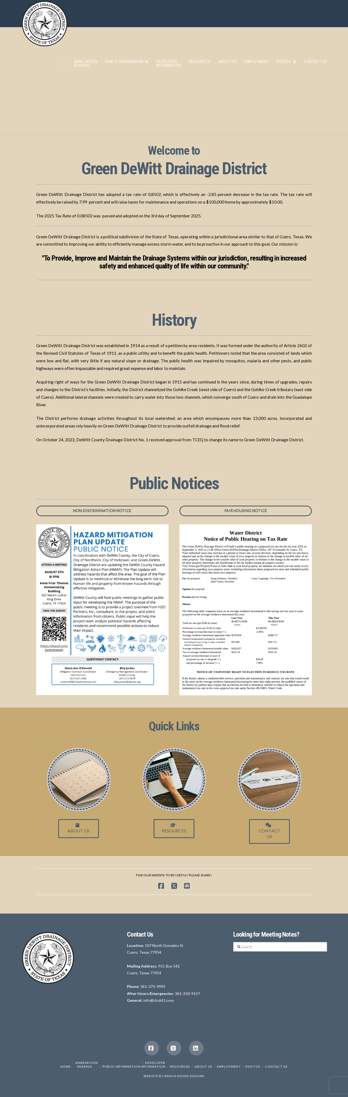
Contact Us (276, 1066)
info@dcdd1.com (158, 1000)
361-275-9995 (152, 986)
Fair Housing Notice (246, 510)
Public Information (121, 1066)
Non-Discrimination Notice (102, 510)
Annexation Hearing (86, 1064)
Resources (174, 828)
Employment (229, 1066)
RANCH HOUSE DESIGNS (184, 1076)
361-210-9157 (187, 993)
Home (65, 1066)
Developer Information (153, 1064)
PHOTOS (253, 1066)
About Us (78, 828)
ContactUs (269, 831)
